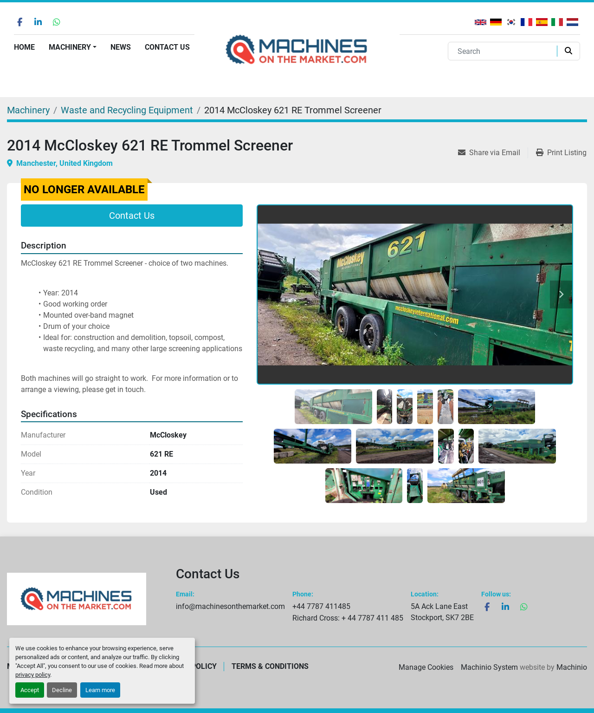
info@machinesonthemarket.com (230, 606)
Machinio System (489, 667)
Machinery (70, 47)
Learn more (100, 690)
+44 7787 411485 (321, 606)
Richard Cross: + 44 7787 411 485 (347, 618)
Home (24, 47)
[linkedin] (38, 21)
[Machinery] (28, 110)
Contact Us (167, 47)
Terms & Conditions (270, 666)
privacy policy (32, 674)
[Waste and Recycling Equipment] (127, 110)
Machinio (571, 667)
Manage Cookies (426, 667)
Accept (29, 690)
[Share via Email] (493, 153)
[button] (73, 47)
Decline (62, 690)
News (120, 47)
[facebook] (19, 21)
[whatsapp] (56, 21)
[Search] (504, 51)
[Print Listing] (561, 153)
